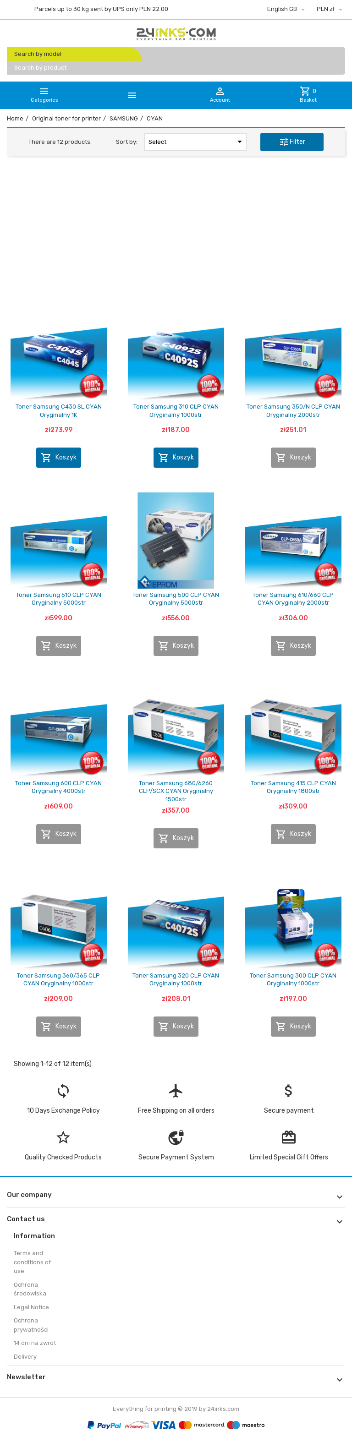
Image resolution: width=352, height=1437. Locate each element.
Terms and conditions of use (32, 1262)
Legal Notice (31, 1307)
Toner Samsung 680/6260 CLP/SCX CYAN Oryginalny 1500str (176, 791)
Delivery (25, 1356)
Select (196, 141)
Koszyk (59, 457)
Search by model (37, 53)
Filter (292, 142)
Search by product (40, 67)
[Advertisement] (176, 233)
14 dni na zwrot (35, 1342)
